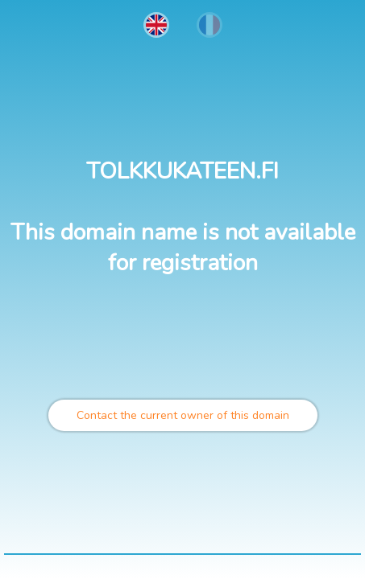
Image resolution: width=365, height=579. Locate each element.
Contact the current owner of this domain (183, 415)
